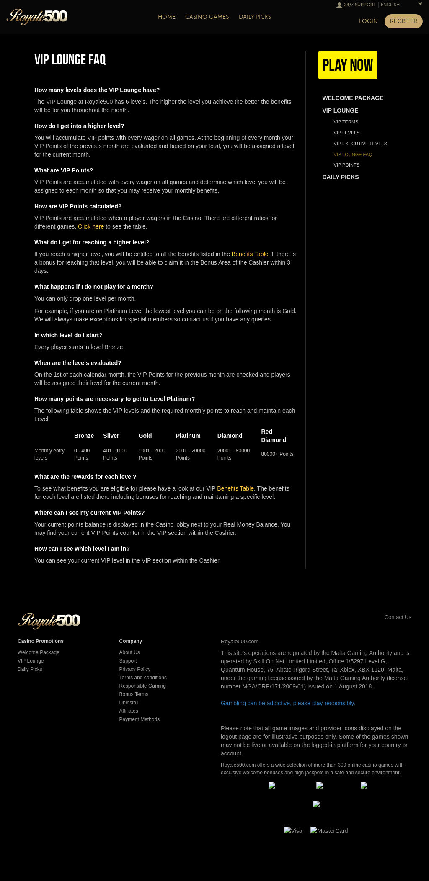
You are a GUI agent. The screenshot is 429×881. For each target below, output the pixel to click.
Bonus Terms (134, 694)
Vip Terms (346, 121)
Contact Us (388, 617)
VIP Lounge (31, 661)
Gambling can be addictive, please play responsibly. (288, 703)
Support (128, 661)
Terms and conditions (143, 678)
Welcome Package (38, 652)
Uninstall (129, 703)
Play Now (348, 65)
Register (403, 21)
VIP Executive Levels (361, 143)
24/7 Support (360, 5)
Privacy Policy (135, 669)
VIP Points (347, 164)
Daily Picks (30, 669)
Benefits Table (250, 254)
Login (368, 21)
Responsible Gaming (142, 686)
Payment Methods (139, 719)
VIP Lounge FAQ (353, 154)
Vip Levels (347, 132)
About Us (129, 652)
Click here (91, 226)
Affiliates (128, 711)
